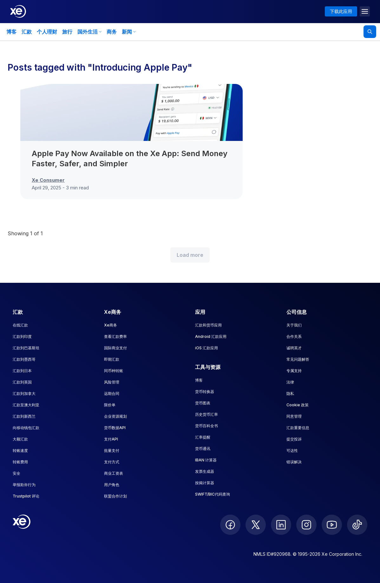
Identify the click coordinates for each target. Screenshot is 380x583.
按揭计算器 (204, 482)
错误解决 (294, 461)
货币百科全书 (206, 425)
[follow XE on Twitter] (256, 525)
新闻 (129, 32)
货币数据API (115, 427)
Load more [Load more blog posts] (190, 255)
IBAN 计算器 (206, 460)
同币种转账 (113, 370)
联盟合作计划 (115, 496)
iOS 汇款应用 (206, 347)
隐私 (290, 393)
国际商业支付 (115, 347)
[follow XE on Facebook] (230, 525)
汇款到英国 (22, 382)
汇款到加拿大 (24, 393)
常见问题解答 (297, 359)
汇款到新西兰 (24, 416)
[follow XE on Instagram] (306, 525)
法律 (290, 382)
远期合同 (111, 393)
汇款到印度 (22, 336)
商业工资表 (113, 473)
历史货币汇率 (206, 414)
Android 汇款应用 (210, 336)
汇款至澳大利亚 (26, 404)
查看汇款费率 (115, 336)
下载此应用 (341, 11)
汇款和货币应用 (208, 325)
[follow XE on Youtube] (332, 525)
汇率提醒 (202, 437)
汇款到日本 (22, 370)
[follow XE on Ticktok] (357, 525)
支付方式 (111, 461)
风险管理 (111, 382)
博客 (11, 32)
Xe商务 (110, 325)
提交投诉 (294, 439)
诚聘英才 (294, 347)
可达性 (292, 450)
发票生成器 (204, 471)
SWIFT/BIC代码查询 (212, 494)
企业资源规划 (115, 416)
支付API (111, 439)
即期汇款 (111, 359)
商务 (112, 32)
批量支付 (111, 450)
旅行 (67, 32)
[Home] (18, 11)
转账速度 (20, 450)
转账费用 (20, 461)
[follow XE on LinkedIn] (281, 525)
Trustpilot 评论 (26, 496)
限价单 (109, 404)
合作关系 (294, 336)
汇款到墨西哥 (24, 359)
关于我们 (294, 325)
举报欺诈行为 (24, 484)
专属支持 (294, 370)
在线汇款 (20, 325)
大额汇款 (20, 439)
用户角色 (111, 484)
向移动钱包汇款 (26, 427)
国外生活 (89, 32)
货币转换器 (204, 391)
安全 (16, 473)
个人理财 (47, 32)
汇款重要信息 (297, 427)
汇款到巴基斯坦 (26, 347)
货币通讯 (202, 448)
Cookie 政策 (297, 404)
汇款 (27, 32)
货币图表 (202, 403)
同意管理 (294, 416)
